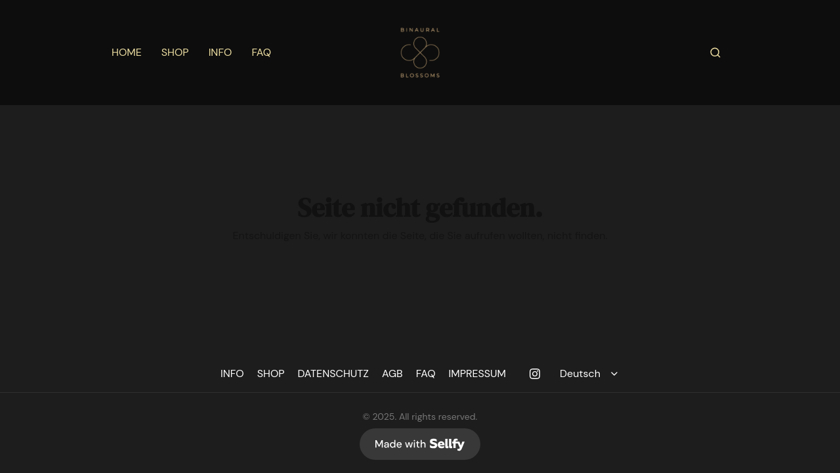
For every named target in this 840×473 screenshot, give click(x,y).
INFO (220, 52)
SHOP (175, 52)
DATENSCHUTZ (333, 373)
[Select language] (591, 373)
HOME (127, 52)
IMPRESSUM (478, 373)
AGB (392, 373)
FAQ (261, 52)
